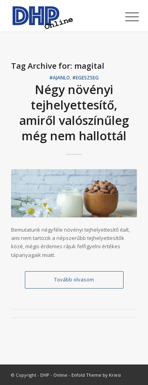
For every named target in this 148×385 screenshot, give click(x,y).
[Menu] (126, 16)
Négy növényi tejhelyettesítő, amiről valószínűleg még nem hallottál (74, 112)
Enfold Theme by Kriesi (96, 375)
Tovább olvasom (74, 279)
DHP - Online (53, 375)
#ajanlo (59, 77)
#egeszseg (85, 77)
